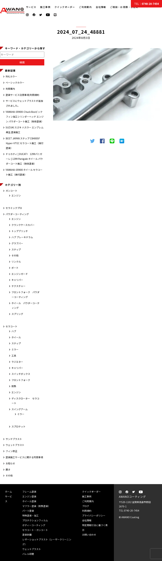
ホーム (8, 491)
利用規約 (86, 510)
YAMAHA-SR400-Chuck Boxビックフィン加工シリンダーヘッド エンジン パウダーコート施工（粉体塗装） (25, 116)
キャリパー (17, 279)
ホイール (16, 337)
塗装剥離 (27, 534)
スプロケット (18, 426)
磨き (8, 469)
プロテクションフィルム (35, 520)
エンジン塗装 (29, 496)
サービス (31, 7)
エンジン (16, 195)
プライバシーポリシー (93, 515)
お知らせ (10, 463)
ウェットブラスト (15, 445)
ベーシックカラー (15, 82)
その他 (14, 255)
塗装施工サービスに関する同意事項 (24, 457)
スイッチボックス (20, 373)
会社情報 (101, 7)
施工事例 (45, 7)
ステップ (16, 249)
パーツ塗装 (28, 510)
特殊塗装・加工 (30, 515)
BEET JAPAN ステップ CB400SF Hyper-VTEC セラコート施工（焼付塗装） (24, 143)
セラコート (11, 326)
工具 (13, 355)
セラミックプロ (14, 208)
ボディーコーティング (33, 525)
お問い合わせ (89, 534)
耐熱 (13, 386)
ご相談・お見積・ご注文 (156, 67)
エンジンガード (19, 274)
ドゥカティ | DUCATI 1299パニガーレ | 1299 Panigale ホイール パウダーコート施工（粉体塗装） (24, 158)
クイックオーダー (64, 7)
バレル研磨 (28, 554)
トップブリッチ (19, 231)
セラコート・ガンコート (35, 530)
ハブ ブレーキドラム (22, 237)
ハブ (13, 331)
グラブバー (17, 243)
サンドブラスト (14, 439)
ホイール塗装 (29, 501)
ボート (14, 267)
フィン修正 (11, 451)
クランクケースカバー (23, 225)
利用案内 (10, 88)
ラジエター (17, 361)
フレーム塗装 (29, 491)
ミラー (14, 349)
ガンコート (11, 190)
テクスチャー (18, 286)
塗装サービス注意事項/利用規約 (22, 94)
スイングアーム (19, 409)
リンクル (16, 261)
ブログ (85, 506)
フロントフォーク (20, 380)
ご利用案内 (85, 7)
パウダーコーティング (17, 214)
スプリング (17, 314)
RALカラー (11, 76)
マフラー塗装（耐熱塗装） (36, 506)
